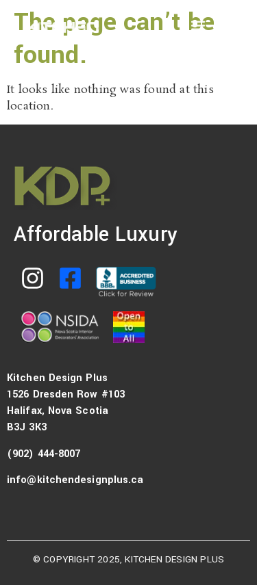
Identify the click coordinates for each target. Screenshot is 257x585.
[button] (197, 25)
